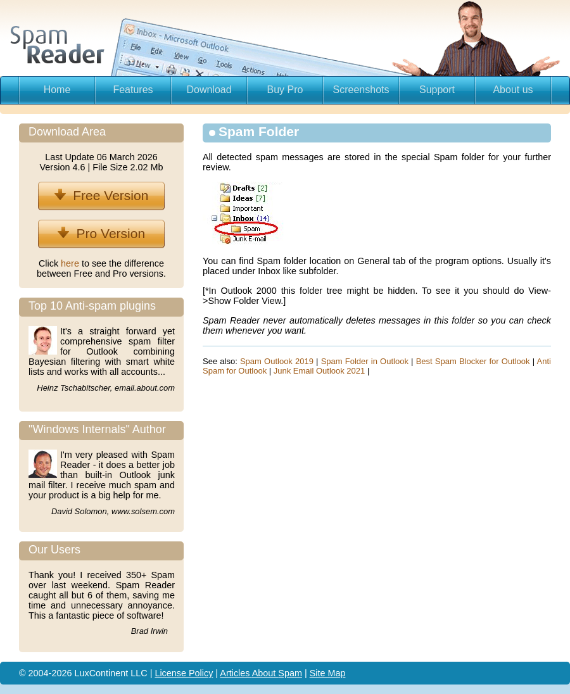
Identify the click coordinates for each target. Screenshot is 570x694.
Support (437, 89)
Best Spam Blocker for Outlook (473, 361)
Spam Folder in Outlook (364, 361)
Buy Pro (285, 89)
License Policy (184, 673)
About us (513, 89)
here (71, 263)
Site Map (328, 673)
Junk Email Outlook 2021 (319, 370)
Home (57, 89)
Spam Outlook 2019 (277, 361)
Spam (290, 673)
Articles (235, 673)
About (265, 673)
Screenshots (361, 89)
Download (208, 89)
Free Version (101, 195)
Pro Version (101, 233)
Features (133, 89)
